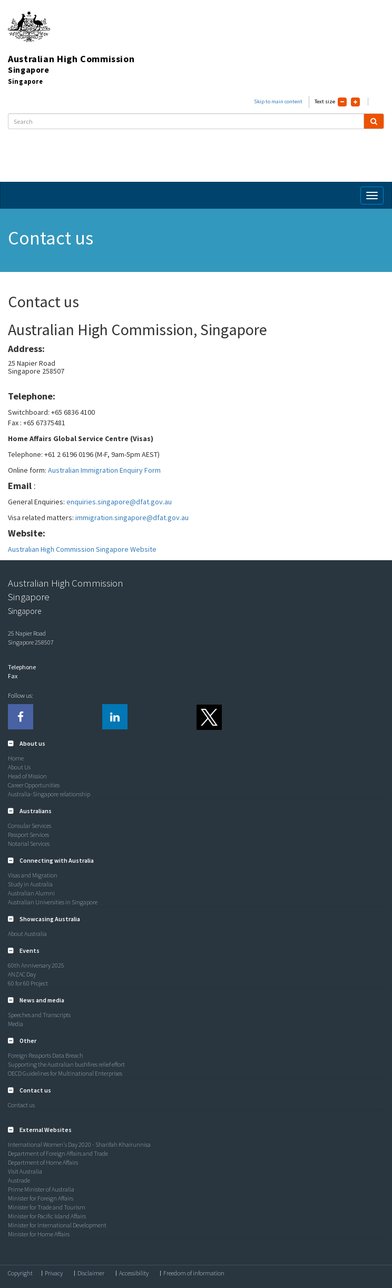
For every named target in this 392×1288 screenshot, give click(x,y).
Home (16, 758)
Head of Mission (27, 776)
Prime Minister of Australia (41, 1189)
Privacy (54, 1273)
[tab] (196, 744)
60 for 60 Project (28, 983)
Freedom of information (193, 1273)
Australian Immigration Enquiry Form (104, 470)
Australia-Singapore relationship (49, 794)
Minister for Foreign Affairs (40, 1198)
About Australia (27, 934)
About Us (19, 767)
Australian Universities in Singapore (52, 902)
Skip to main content (278, 101)
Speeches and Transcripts (39, 1015)
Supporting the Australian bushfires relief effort (66, 1064)
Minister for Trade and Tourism (46, 1207)
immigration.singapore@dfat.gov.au (132, 517)
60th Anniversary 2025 (36, 965)
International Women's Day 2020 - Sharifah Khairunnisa (79, 1144)
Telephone (22, 667)
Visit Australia (25, 1171)
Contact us (21, 1105)
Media (15, 1024)
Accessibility (134, 1273)
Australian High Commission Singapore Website (82, 549)
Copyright (20, 1273)
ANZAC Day (22, 974)
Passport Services (28, 834)
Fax (12, 676)
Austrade (19, 1180)
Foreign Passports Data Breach (45, 1055)
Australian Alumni (31, 893)
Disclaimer (90, 1273)
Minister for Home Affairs (39, 1234)
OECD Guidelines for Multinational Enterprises (65, 1073)
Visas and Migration (32, 875)
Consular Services (29, 826)
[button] (26, 743)
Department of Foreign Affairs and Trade (58, 1153)
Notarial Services (29, 843)
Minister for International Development (57, 1225)
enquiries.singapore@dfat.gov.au (119, 501)
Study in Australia (30, 884)
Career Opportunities (34, 785)
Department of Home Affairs (43, 1162)
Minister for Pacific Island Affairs (47, 1216)
